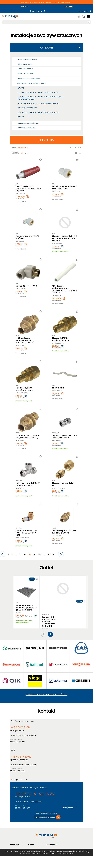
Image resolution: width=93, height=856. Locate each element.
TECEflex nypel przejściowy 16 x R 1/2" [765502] (65, 531)
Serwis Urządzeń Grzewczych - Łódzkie (29, 760)
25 (39, 554)
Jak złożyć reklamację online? (17, 835)
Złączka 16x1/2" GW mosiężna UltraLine (23, 389)
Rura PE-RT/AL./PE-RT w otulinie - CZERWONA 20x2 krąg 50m (27, 188)
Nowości (31, 826)
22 (27, 554)
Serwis (49, 829)
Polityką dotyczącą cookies (65, 851)
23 (31, 554)
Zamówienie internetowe (23, 721)
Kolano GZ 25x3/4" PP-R (26, 286)
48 (26, 153)
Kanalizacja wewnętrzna (28, 123)
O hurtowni (50, 821)
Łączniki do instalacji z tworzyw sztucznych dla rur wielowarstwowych (40, 98)
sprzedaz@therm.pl (56, 731)
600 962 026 (39, 766)
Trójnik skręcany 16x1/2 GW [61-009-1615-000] (27, 484)
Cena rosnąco (21, 147)
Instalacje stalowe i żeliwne (29, 78)
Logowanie (68, 11)
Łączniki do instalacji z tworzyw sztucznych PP (38, 112)
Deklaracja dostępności (18, 832)
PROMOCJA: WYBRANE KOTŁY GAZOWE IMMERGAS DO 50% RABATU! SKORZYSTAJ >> (46, 2)
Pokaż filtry (46, 140)
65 (51, 554)
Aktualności (50, 824)
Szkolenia (50, 826)
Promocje (31, 829)
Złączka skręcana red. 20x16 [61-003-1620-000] (65, 436)
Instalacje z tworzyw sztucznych (31, 83)
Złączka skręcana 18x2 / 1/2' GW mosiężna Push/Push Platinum (65, 238)
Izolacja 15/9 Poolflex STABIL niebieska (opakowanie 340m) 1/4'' (49, 598)
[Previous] (11, 554)
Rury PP (21, 117)
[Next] (61, 554)
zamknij (88, 851)
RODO (12, 829)
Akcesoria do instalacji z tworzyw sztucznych (38, 103)
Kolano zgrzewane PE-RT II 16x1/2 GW (27, 237)
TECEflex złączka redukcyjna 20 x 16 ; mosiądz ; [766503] (24, 340)
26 (43, 554)
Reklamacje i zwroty (16, 839)
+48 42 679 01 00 (22, 766)
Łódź (51, 721)
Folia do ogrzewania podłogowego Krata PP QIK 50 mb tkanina (26, 607)
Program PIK (32, 834)
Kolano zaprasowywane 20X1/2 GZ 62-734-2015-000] (26, 532)
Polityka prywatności (17, 824)
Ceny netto (24, 6)
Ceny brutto (69, 6)
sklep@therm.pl (18, 731)
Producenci (32, 824)
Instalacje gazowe (25, 69)
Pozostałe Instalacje (26, 128)
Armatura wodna (25, 64)
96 (30, 153)
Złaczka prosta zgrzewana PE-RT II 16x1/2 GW (64, 187)
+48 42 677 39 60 (56, 727)
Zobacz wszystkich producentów (46, 691)
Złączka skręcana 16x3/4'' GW (64, 484)
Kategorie (46, 47)
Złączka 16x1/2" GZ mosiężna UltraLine (61, 339)
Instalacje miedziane (26, 74)
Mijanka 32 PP (59, 388)
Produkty (31, 821)
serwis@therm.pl (22, 769)
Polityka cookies (15, 826)
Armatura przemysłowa (27, 59)
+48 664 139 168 (19, 727)
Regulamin (13, 821)
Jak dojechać (53, 750)
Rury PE (21, 88)
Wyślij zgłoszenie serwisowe (45, 788)
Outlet (30, 832)
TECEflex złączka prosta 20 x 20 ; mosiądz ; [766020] (27, 436)
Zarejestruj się (22, 11)
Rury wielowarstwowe (27, 108)
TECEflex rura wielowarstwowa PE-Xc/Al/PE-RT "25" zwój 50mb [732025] (65, 289)
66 (55, 554)
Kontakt (49, 832)
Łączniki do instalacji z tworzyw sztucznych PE (38, 92)
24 (35, 554)
